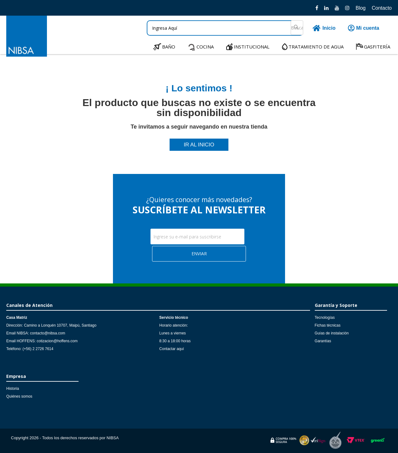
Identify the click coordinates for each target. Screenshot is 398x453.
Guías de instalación (332, 333)
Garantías (323, 341)
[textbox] (225, 28)
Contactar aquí (171, 349)
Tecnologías (325, 317)
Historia (12, 388)
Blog (360, 8)
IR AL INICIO (199, 145)
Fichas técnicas (328, 325)
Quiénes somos (19, 396)
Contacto (382, 8)
